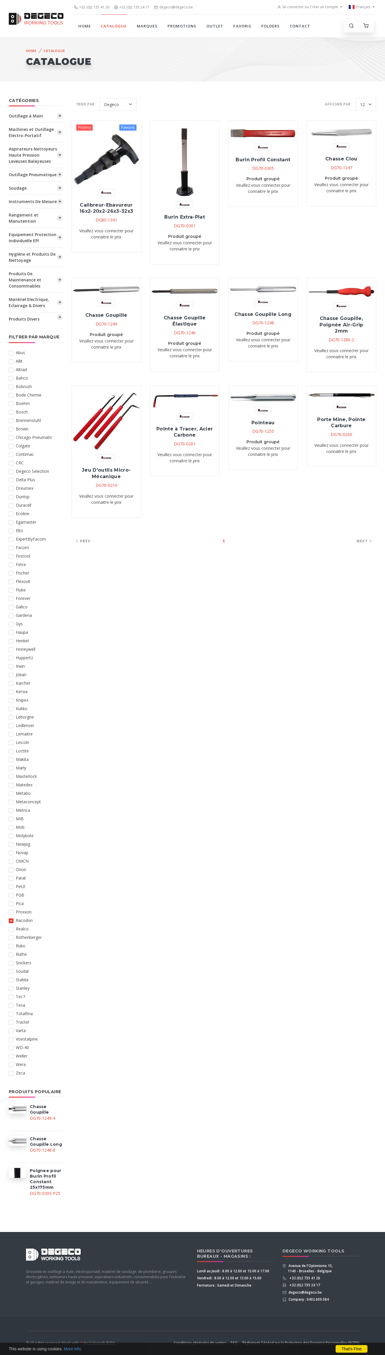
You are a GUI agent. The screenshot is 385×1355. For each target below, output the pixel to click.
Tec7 (20, 996)
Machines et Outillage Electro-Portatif (31, 132)
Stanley (23, 988)
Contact (300, 26)
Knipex (22, 700)
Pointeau (263, 422)
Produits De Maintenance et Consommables (25, 280)
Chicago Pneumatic (34, 437)
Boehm (23, 403)
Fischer (22, 573)
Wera (21, 1064)
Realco (22, 929)
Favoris (242, 26)
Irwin (20, 666)
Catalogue (114, 26)
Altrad (21, 369)
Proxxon (24, 912)
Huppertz (24, 657)
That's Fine (351, 1349)
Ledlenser (25, 725)
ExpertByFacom (31, 539)
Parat (21, 878)
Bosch (22, 412)
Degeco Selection (32, 471)
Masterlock (26, 776)
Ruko (20, 946)
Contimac (25, 454)
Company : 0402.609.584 (308, 1299)
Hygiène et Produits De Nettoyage (32, 257)
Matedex (24, 785)
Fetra (21, 564)
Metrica (23, 810)
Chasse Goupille (106, 315)
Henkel (22, 640)
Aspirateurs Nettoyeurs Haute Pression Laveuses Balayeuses (33, 155)
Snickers (23, 962)
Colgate (23, 446)
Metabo (23, 793)
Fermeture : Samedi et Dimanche (224, 1285)
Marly (21, 768)
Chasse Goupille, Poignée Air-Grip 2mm (341, 325)
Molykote (25, 835)
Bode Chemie (29, 395)
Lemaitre (24, 734)
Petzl (20, 886)
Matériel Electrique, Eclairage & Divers (29, 302)
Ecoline (22, 513)
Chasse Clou (341, 159)
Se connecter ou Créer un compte (307, 6)
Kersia (21, 691)
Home (84, 26)
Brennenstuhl (28, 420)
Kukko (21, 708)
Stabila (22, 979)
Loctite (22, 751)
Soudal (22, 971)
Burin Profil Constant (263, 159)
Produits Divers (24, 319)
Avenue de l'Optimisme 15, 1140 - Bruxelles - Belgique (310, 1268)
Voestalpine (27, 1039)
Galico (21, 607)
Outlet (214, 26)
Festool (23, 556)
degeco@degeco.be (173, 7)
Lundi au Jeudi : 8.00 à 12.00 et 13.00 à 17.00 (233, 1271)
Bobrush (24, 386)
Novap (22, 852)
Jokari (21, 674)
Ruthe (21, 954)
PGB (20, 895)
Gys (19, 624)
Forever (23, 598)
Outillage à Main (26, 116)
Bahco (22, 378)
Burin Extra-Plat (184, 217)
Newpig (23, 844)
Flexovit (23, 581)
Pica (20, 903)
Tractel (22, 1022)
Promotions (182, 26)
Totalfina (24, 1013)
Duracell (23, 505)
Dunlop (23, 496)
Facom (22, 547)
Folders (270, 26)
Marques (147, 26)
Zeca (20, 1073)
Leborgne (25, 717)
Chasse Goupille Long (262, 314)
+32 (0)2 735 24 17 (131, 7)
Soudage (18, 188)
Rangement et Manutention (23, 218)
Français (359, 7)
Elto (19, 530)
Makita (22, 759)
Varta (21, 1030)
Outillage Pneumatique (32, 174)
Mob (20, 827)
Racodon (24, 920)
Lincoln (22, 742)
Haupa (22, 632)
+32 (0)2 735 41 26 (91, 7)
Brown (22, 429)
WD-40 (22, 1047)
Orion (21, 869)
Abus (20, 352)
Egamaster (26, 522)
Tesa (20, 1005)
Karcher (23, 683)
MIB (20, 818)
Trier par (85, 104)
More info (72, 1349)
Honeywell (25, 649)
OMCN (22, 861)
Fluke (21, 590)
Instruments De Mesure (33, 201)
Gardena (24, 615)
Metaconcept (28, 801)
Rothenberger (29, 937)
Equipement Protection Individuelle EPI (32, 237)
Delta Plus (25, 479)
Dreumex (24, 488)
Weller (21, 1056)
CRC (20, 462)
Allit (19, 361)
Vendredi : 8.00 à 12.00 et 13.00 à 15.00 (229, 1278)
